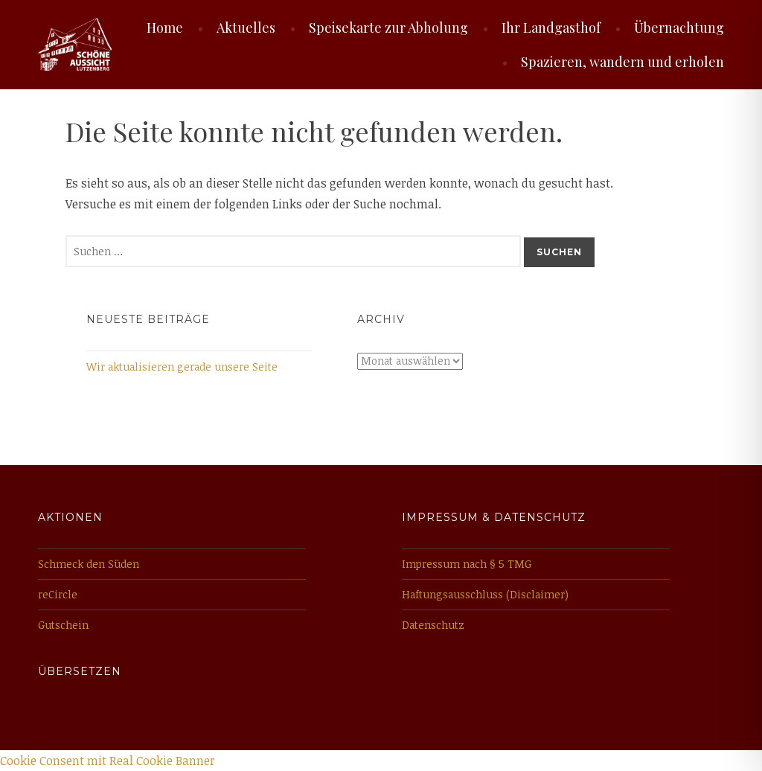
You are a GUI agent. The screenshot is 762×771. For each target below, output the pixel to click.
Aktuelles (246, 27)
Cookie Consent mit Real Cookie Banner (107, 760)
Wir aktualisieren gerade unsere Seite (182, 366)
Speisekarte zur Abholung (388, 27)
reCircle (57, 594)
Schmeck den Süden (88, 564)
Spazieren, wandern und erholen (622, 61)
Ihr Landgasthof (551, 27)
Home (165, 27)
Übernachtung (679, 27)
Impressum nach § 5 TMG (466, 564)
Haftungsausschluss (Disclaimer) (485, 594)
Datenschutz (433, 625)
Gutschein (63, 625)
